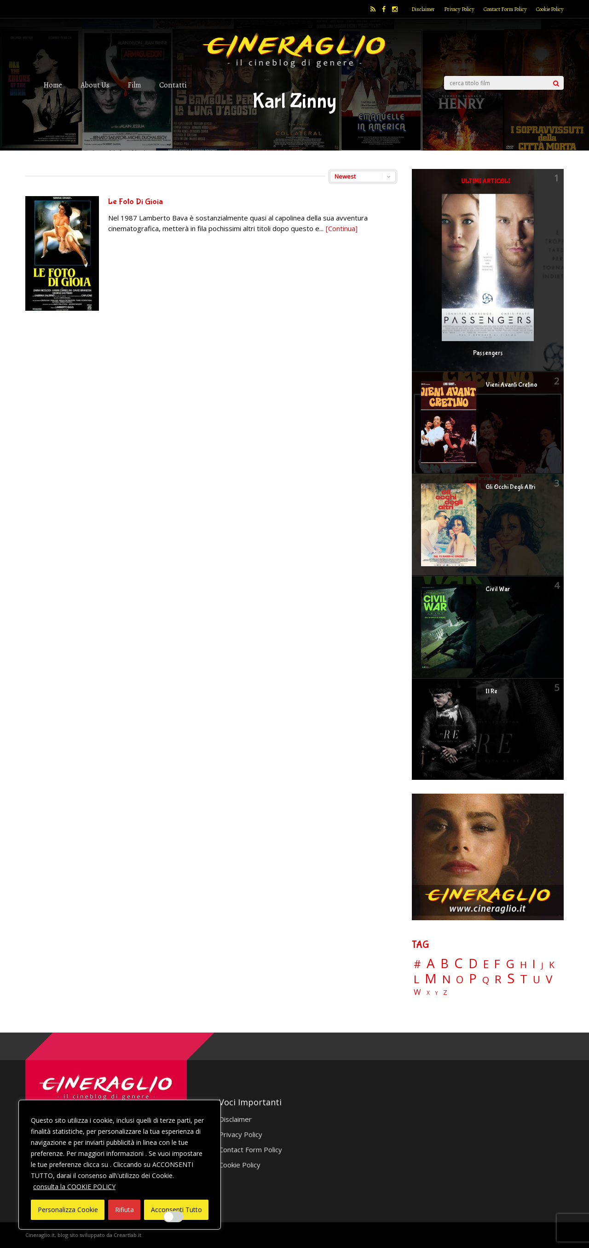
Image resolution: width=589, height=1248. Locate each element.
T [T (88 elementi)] (523, 979)
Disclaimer (423, 9)
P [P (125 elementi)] (473, 978)
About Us (95, 85)
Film (134, 85)
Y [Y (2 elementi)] (436, 993)
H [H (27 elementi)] (523, 964)
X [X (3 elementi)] (428, 993)
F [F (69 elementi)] (497, 964)
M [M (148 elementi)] (431, 978)
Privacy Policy (459, 9)
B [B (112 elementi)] (444, 964)
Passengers (488, 353)
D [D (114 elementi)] (473, 964)
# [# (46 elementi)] (417, 964)
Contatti (172, 85)
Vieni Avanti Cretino (511, 385)
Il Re (491, 691)
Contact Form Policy (505, 9)
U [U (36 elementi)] (536, 980)
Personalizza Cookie (68, 1209)
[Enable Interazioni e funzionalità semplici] (173, 1216)
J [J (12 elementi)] (542, 965)
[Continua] (342, 228)
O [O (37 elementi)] (459, 980)
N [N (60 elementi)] (446, 979)
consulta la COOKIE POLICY (74, 1186)
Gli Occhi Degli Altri (510, 487)
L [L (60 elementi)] (416, 979)
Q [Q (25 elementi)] (485, 979)
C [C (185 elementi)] (458, 963)
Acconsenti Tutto (176, 1209)
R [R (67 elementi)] (498, 979)
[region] (119, 1165)
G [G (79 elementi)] (510, 963)
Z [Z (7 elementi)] (445, 992)
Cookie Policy (550, 9)
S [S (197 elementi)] (510, 978)
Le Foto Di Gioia (135, 202)
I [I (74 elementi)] (534, 963)
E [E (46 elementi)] (486, 964)
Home (53, 85)
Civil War (497, 589)
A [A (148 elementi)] (431, 963)
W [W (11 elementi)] (417, 992)
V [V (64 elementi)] (549, 979)
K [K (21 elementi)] (551, 964)
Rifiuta (124, 1209)
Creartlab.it (127, 1234)
